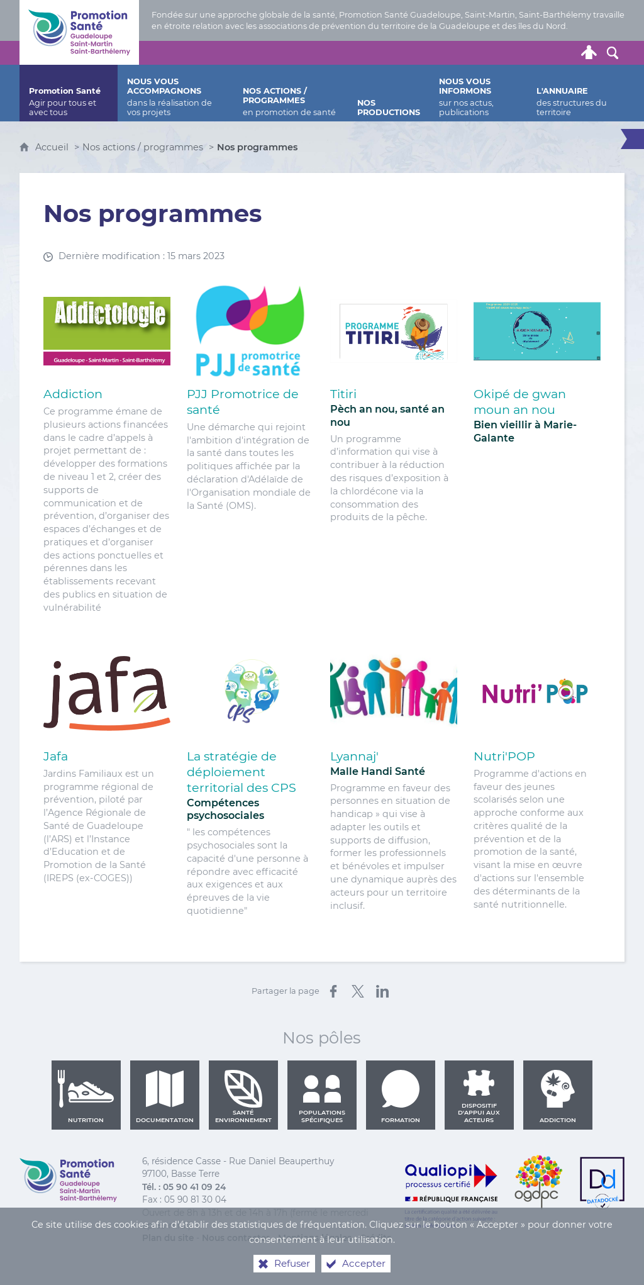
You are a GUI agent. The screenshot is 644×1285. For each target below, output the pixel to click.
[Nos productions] (389, 93)
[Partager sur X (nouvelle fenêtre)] (358, 991)
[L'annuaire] (576, 93)
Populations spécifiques (322, 1096)
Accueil (53, 147)
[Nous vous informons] (478, 93)
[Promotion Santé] (68, 93)
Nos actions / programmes (142, 147)
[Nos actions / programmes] (290, 93)
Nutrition (86, 1096)
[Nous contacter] (469, 53)
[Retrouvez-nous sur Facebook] (517, 53)
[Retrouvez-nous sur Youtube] (541, 53)
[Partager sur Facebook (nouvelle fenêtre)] (333, 991)
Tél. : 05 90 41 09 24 (184, 1187)
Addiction (558, 1096)
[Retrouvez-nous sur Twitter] (493, 53)
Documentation (165, 1096)
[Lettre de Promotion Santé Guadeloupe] (565, 53)
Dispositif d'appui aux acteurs (479, 1096)
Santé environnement (243, 1096)
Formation (400, 1096)
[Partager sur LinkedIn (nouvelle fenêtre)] (382, 991)
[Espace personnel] (589, 53)
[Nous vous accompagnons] (175, 93)
